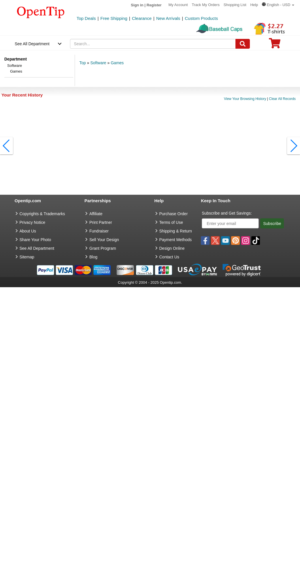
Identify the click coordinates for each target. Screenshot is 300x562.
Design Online (172, 248)
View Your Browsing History (245, 99)
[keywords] (152, 44)
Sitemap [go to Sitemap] (27, 257)
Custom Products (201, 18)
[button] (278, 5)
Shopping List (235, 5)
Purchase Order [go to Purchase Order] (173, 213)
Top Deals (86, 18)
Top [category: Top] (82, 62)
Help (254, 5)
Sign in (137, 5)
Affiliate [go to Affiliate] (96, 213)
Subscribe (272, 223)
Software (14, 65)
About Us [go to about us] (28, 231)
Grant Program (102, 248)
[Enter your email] (230, 223)
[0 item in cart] (274, 45)
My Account (178, 5)
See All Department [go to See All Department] (37, 248)
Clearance (142, 18)
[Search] (242, 44)
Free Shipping (113, 18)
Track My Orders (206, 5)
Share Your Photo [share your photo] (35, 239)
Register (154, 5)
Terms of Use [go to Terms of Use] (171, 222)
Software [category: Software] (98, 62)
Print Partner (100, 222)
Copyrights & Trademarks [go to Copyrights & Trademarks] (42, 213)
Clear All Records (282, 99)
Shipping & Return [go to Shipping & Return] (175, 231)
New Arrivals (168, 18)
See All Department (32, 43)
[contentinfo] (40, 12)
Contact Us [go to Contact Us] (169, 257)
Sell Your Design (104, 239)
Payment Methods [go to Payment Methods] (175, 239)
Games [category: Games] (117, 62)
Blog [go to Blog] (93, 257)
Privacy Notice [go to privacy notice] (32, 222)
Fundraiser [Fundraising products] (99, 231)
